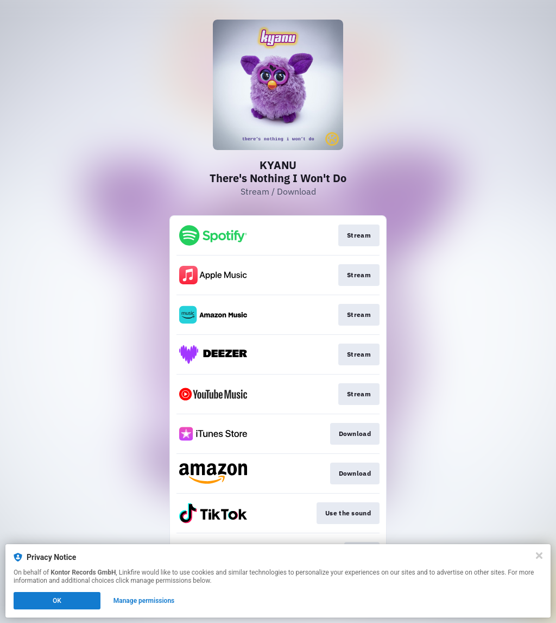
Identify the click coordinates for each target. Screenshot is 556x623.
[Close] (539, 555)
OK (57, 601)
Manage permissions (144, 601)
